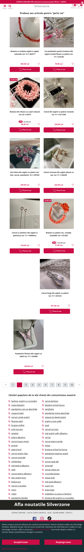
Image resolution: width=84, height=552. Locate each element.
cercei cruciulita (17, 485)
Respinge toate (63, 542)
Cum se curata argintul (36, 513)
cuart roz (48, 485)
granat (13, 445)
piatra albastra (16, 437)
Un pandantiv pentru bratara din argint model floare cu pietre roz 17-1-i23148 (59, 54)
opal (45, 425)
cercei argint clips (18, 453)
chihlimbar (15, 461)
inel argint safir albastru (55, 433)
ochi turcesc (15, 429)
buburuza (14, 481)
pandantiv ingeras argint (55, 453)
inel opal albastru (51, 481)
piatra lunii (15, 449)
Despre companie (18, 513)
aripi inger (48, 489)
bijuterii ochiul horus (53, 405)
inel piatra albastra (18, 465)
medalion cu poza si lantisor (57, 494)
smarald (47, 465)
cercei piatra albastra (19, 473)
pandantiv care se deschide (22, 409)
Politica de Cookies (42, 529)
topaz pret (48, 477)
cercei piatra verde (52, 441)
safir (11, 469)
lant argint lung (17, 477)
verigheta (48, 409)
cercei (46, 437)
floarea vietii (15, 421)
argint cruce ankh (51, 421)
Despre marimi (58, 513)
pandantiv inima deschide (55, 413)
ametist (13, 433)
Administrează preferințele (14, 548)
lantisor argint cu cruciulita (22, 401)
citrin (12, 489)
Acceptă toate (21, 542)
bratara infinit (16, 425)
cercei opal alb (50, 461)
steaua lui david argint (54, 417)
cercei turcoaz (50, 429)
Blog (50, 513)
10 (72, 384)
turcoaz (47, 457)
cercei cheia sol (50, 469)
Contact (68, 513)
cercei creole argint (19, 417)
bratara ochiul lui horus (54, 449)
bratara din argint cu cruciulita (58, 498)
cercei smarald (16, 457)
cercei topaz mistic (18, 441)
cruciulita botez (51, 473)
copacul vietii (16, 413)
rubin (12, 494)
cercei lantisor (50, 401)
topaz (46, 445)
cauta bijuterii (16, 405)
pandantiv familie (18, 498)
